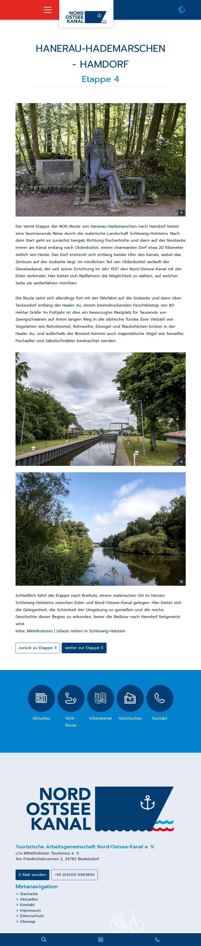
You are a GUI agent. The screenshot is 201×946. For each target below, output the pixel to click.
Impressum (30, 910)
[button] (182, 10)
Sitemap (28, 922)
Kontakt (27, 905)
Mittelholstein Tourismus (47, 853)
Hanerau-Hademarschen (114, 226)
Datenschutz (32, 916)
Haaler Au (71, 305)
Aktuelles (29, 899)
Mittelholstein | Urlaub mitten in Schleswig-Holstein (76, 631)
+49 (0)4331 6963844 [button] (75, 875)
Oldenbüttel (86, 248)
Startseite (29, 894)
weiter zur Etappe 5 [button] (84, 648)
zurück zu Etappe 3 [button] (37, 648)
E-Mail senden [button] (32, 875)
